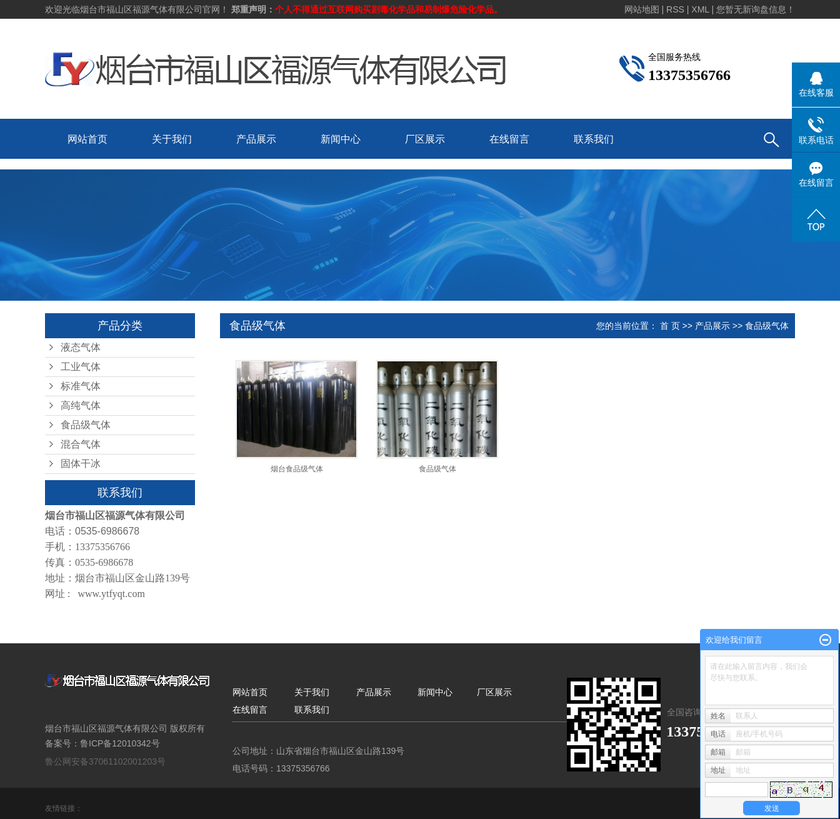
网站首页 (88, 139)
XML (700, 9)
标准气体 (81, 386)
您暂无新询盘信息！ (755, 9)
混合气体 (81, 444)
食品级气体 (86, 425)
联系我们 (594, 139)
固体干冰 (81, 463)
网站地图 (641, 9)
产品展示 (256, 139)
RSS (675, 9)
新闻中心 (341, 139)
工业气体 (81, 366)
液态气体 (81, 347)
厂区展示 (425, 139)
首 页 (670, 326)
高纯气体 (81, 405)
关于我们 (172, 139)
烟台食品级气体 (297, 469)
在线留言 (509, 139)
